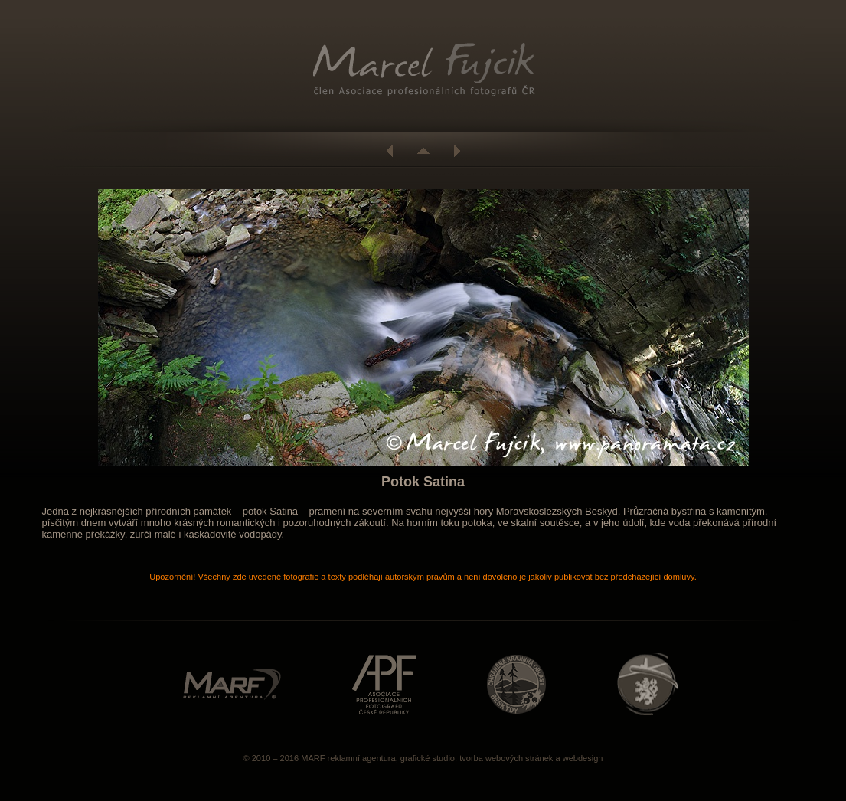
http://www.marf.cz (232, 684)
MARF (313, 758)
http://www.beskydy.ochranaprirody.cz (516, 684)
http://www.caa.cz (647, 684)
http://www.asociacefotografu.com (384, 684)
